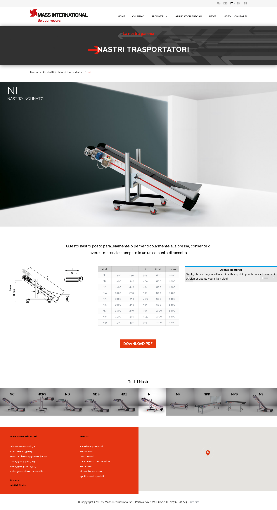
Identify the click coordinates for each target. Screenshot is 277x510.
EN (245, 3)
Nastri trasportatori (91, 446)
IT (231, 3)
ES (238, 3)
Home (34, 72)
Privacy (14, 480)
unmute (263, 278)
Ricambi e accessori (91, 471)
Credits (194, 502)
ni (90, 72)
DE (225, 3)
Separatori (86, 466)
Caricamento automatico (95, 461)
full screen (273, 278)
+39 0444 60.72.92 (25, 461)
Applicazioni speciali (92, 476)
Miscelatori (86, 451)
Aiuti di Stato (18, 485)
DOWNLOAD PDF (138, 343)
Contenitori (87, 456)
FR (218, 3)
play (189, 278)
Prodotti (48, 72)
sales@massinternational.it (26, 471)
